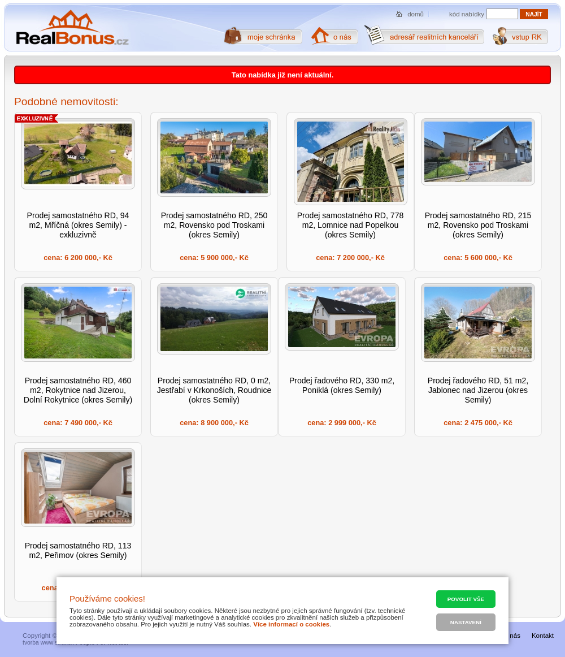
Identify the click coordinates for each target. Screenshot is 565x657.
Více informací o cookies (291, 624)
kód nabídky (466, 14)
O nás (511, 635)
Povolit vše (465, 599)
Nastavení (465, 622)
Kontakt (543, 635)
